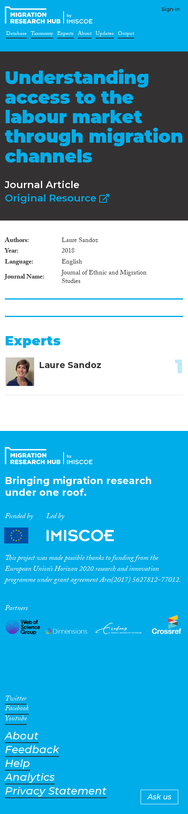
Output (126, 35)
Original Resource (57, 198)
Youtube (16, 720)
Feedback (32, 749)
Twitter (15, 700)
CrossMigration (50, 15)
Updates (105, 35)
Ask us (159, 797)
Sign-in (170, 9)
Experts (65, 35)
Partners (66, 536)
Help (17, 763)
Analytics (30, 777)
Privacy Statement (56, 791)
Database (16, 35)
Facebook (17, 710)
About (85, 35)
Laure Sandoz (70, 365)
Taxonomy (42, 35)
